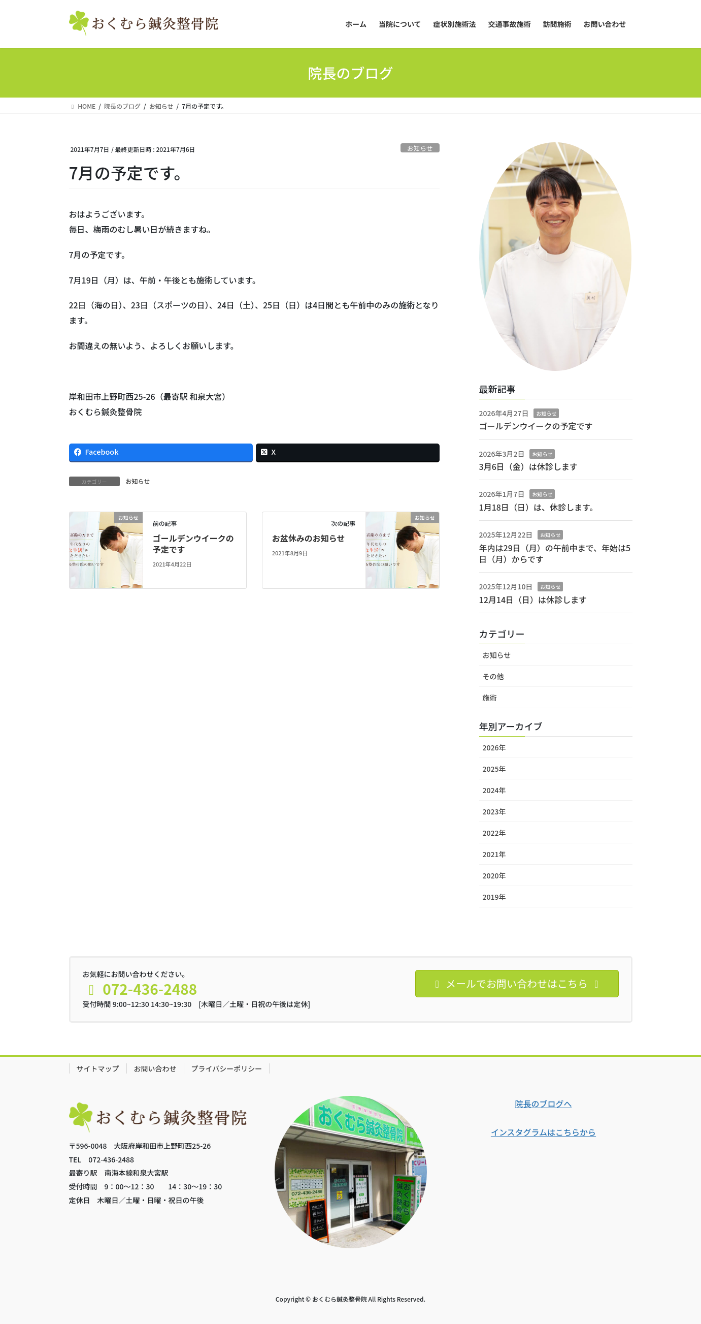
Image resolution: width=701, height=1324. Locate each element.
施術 (490, 697)
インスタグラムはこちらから (543, 1132)
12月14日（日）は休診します (533, 599)
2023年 (494, 811)
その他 (493, 676)
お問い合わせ (155, 1068)
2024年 (494, 790)
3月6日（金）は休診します (528, 466)
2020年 (494, 875)
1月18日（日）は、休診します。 (538, 507)
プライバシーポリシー (226, 1068)
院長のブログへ (543, 1103)
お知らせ (420, 148)
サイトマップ (98, 1068)
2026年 (494, 747)
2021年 (494, 854)
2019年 (494, 897)
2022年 (494, 833)
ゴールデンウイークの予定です (193, 543)
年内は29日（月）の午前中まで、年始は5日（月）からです (555, 553)
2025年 (494, 769)
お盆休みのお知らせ (308, 538)
